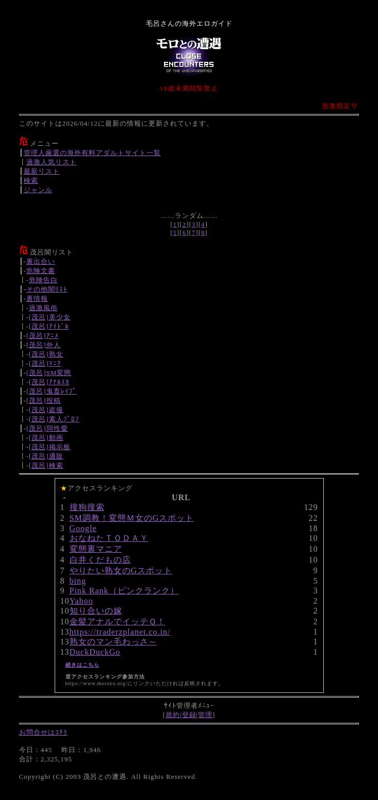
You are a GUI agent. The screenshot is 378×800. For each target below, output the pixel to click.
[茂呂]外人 (43, 345)
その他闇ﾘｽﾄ (47, 289)
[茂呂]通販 (46, 456)
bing (78, 580)
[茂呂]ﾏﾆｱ (45, 363)
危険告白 (43, 280)
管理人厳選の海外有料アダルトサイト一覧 (92, 153)
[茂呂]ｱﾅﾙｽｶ (49, 382)
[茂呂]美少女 (50, 317)
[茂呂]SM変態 (48, 373)
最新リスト (42, 171)
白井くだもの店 (100, 559)
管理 (205, 715)
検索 (31, 180)
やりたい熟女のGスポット (121, 570)
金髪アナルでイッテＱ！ (118, 621)
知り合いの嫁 (96, 610)
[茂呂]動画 (46, 437)
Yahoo (81, 601)
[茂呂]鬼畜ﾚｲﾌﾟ (51, 391)
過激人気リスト (51, 162)
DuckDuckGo (95, 652)
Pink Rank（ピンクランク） (124, 590)
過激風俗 (43, 308)
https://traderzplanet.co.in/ (120, 631)
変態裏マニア (96, 548)
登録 (189, 715)
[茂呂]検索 (46, 465)
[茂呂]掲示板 (50, 447)
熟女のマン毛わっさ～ (113, 641)
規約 (173, 715)
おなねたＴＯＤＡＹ (109, 538)
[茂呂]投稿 (43, 400)
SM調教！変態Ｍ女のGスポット (132, 518)
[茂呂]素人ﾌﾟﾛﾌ (54, 419)
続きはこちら (82, 665)
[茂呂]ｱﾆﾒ (42, 335)
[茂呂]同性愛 (47, 428)
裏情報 (37, 298)
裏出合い (40, 261)
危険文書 (40, 271)
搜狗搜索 (87, 507)
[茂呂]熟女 (46, 354)
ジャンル (38, 190)
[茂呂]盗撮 (46, 410)
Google (83, 528)
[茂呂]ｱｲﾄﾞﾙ (49, 326)
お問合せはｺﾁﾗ (43, 732)
